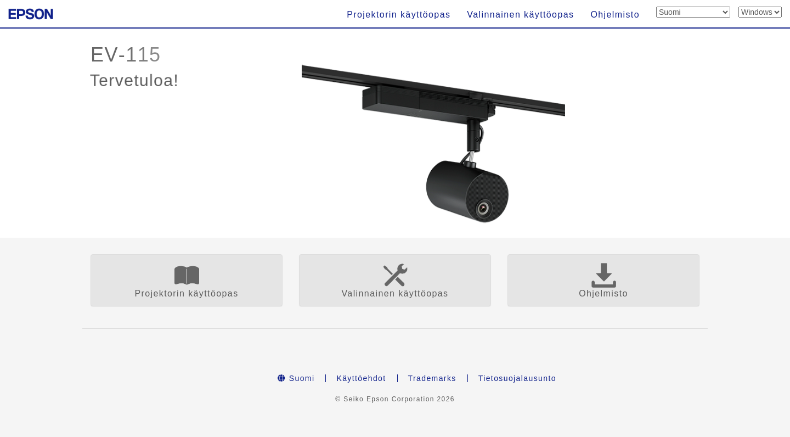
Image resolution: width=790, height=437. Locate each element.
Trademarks (432, 378)
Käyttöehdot (361, 378)
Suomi (296, 378)
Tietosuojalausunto (517, 378)
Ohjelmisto (615, 14)
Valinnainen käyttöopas (520, 14)
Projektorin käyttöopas (398, 14)
